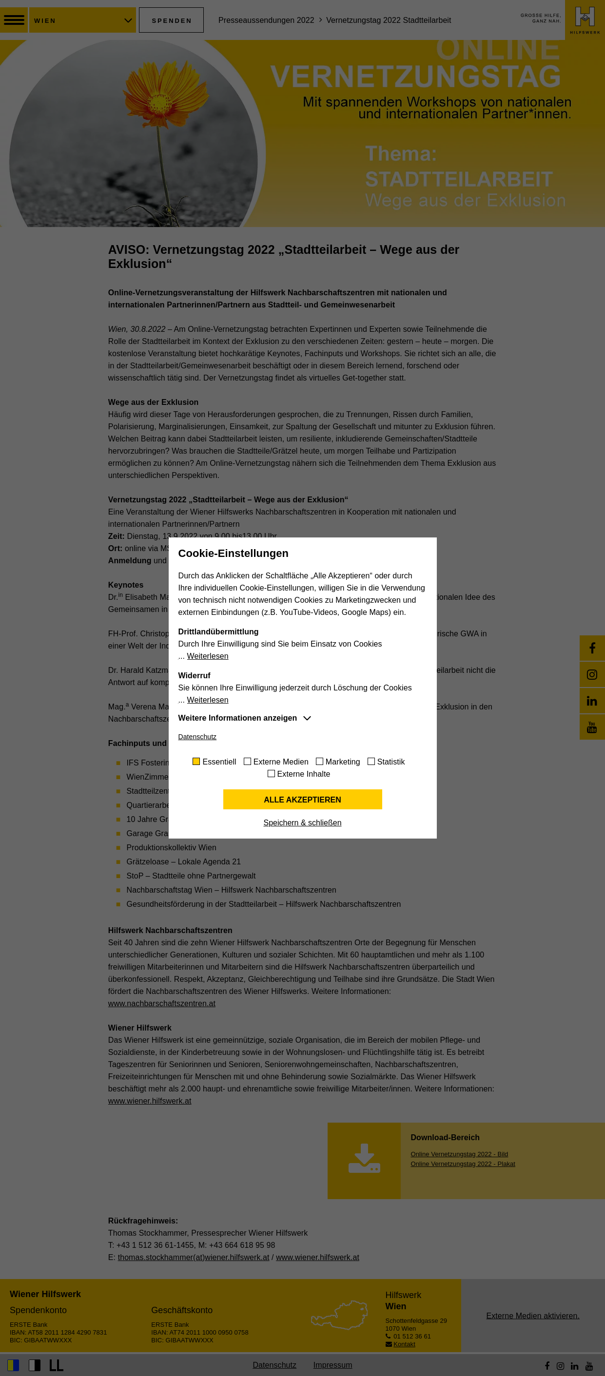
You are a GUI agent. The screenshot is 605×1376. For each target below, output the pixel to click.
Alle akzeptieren (302, 800)
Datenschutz (197, 737)
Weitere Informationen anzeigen (237, 718)
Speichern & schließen (302, 823)
